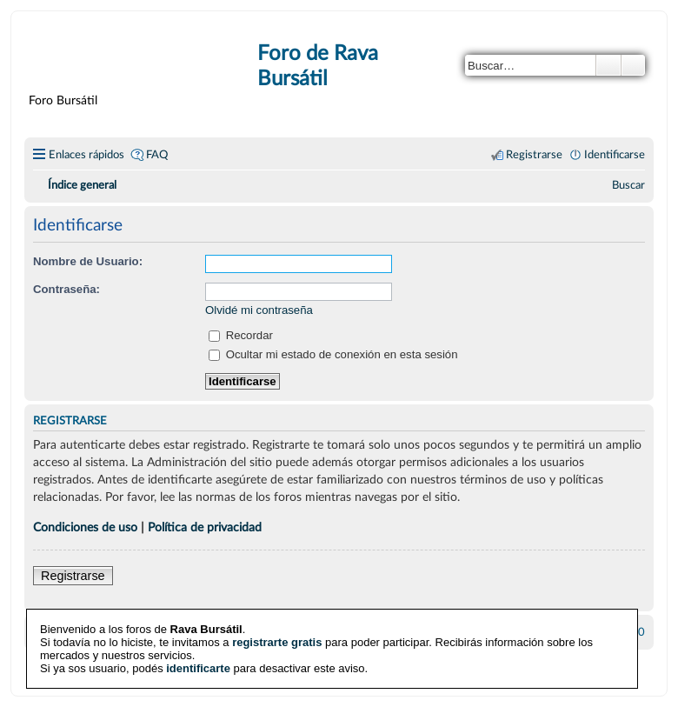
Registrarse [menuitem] (534, 155)
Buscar (608, 65)
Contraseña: (66, 289)
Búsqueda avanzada (633, 65)
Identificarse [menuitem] (614, 155)
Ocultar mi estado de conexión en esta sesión (333, 354)
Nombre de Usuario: (88, 261)
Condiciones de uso (85, 527)
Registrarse (73, 576)
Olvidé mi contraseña (259, 310)
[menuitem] (628, 185)
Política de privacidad (205, 527)
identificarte (198, 668)
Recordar (241, 335)
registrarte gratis (277, 642)
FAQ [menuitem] (157, 155)
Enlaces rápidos (86, 155)
